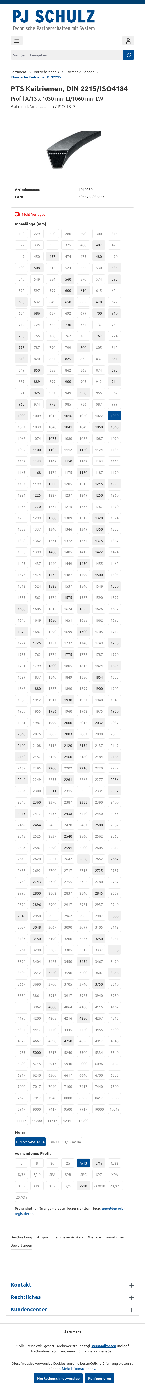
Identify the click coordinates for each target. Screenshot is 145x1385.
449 (23, 257)
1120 (83, 449)
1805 (69, 666)
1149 (53, 462)
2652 (100, 860)
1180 (83, 472)
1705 (100, 632)
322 (23, 246)
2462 (23, 826)
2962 (69, 917)
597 (39, 291)
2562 (100, 837)
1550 (115, 586)
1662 (100, 621)
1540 (84, 587)
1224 (23, 496)
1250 (99, 495)
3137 (23, 939)
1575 (68, 597)
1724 (23, 644)
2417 (38, 814)
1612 (53, 610)
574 (101, 280)
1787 (100, 655)
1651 (69, 621)
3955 (23, 1008)
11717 (53, 1121)
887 (23, 382)
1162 (84, 462)
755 (39, 337)
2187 (23, 769)
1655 (84, 621)
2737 (116, 871)
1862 (23, 689)
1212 (84, 485)
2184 (100, 757)
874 (101, 371)
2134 (83, 745)
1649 (38, 621)
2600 (84, 848)
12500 (84, 1121)
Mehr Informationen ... (79, 1368)
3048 (37, 927)
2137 (100, 746)
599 (54, 291)
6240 (38, 1076)
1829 (23, 678)
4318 (116, 1019)
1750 (115, 643)
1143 (37, 461)
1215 (99, 484)
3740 (84, 985)
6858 (116, 1076)
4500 (116, 1030)
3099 (84, 928)
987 (101, 405)
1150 (68, 461)
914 (115, 381)
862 (70, 371)
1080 (69, 439)
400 (85, 246)
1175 (69, 473)
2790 (23, 894)
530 (101, 268)
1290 (116, 507)
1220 (115, 484)
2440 (84, 814)
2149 (116, 746)
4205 (53, 1019)
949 (70, 394)
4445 (69, 1030)
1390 (23, 553)
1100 (37, 449)
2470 (69, 826)
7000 (23, 1087)
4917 (100, 1042)
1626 (100, 610)
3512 (38, 973)
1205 (69, 485)
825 (68, 358)
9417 (53, 1110)
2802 (53, 894)
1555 (23, 598)
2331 (100, 792)
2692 (38, 871)
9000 (38, 1110)
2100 (21, 745)
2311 (52, 791)
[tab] (21, 1237)
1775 (68, 654)
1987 (38, 723)
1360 (23, 541)
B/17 (99, 1163)
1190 (116, 473)
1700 (83, 631)
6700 (100, 1076)
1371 (53, 541)
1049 (84, 428)
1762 (38, 655)
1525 (52, 586)
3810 (116, 985)
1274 (53, 507)
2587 (38, 848)
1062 (23, 439)
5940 (69, 1064)
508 (37, 267)
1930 (68, 700)
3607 (100, 973)
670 (99, 302)
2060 (21, 734)
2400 (116, 803)
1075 (52, 438)
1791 (23, 666)
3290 (38, 951)
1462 (116, 564)
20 (54, 1164)
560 (68, 279)
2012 (84, 723)
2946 (21, 916)
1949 (116, 701)
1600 (21, 609)
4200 (38, 1019)
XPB (23, 1187)
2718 (84, 871)
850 (37, 370)
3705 (69, 985)
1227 (53, 496)
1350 (99, 529)
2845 (99, 893)
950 (83, 393)
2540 (68, 836)
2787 (116, 882)
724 (39, 325)
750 (21, 336)
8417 (100, 1099)
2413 (21, 813)
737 (101, 325)
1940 (100, 701)
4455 (100, 1030)
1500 (99, 574)
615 (101, 291)
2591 (68, 847)
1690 (53, 632)
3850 (23, 996)
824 (54, 359)
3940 (100, 996)
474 (70, 257)
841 (115, 358)
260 (54, 234)
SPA (54, 1175)
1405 (69, 553)
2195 (38, 769)
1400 (52, 552)
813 (21, 358)
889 (37, 381)
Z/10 (83, 1186)
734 (85, 325)
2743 (37, 881)
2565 (116, 837)
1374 (84, 541)
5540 (116, 1053)
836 (85, 359)
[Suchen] (128, 55)
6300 (53, 1076)
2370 (53, 803)
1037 (23, 428)
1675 (116, 621)
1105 (52, 449)
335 (39, 246)
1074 (38, 439)
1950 (23, 712)
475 (85, 257)
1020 (84, 416)
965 (21, 404)
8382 (84, 1099)
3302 (53, 951)
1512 (23, 587)
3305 (69, 951)
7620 (23, 1099)
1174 (53, 473)
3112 (116, 928)
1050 (99, 427)
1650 (52, 620)
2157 (38, 757)
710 (115, 313)
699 (85, 314)
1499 (84, 575)
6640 (84, 1076)
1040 (53, 428)
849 (23, 371)
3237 (84, 939)
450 (39, 257)
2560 (84, 837)
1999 (53, 723)
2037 (116, 723)
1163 (100, 462)
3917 (69, 996)
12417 (69, 1121)
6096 (100, 1064)
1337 (38, 530)
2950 (38, 917)
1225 (37, 495)
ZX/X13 (116, 1187)
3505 (23, 973)
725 (54, 325)
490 (116, 257)
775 (21, 347)
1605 (38, 610)
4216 (69, 1019)
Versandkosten (104, 1345)
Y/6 (70, 1187)
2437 (53, 814)
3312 (84, 951)
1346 (69, 530)
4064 (69, 1008)
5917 (53, 1064)
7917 (38, 1099)
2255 (53, 780)
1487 (69, 575)
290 (85, 234)
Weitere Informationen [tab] (106, 1237)
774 (116, 337)
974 (39, 405)
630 (21, 302)
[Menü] (17, 40)
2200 (52, 768)
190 (23, 234)
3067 (53, 928)
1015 (53, 416)
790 (54, 348)
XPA (116, 1175)
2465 (53, 826)
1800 (52, 665)
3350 (115, 950)
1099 (23, 450)
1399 (38, 553)
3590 (69, 973)
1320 (99, 518)
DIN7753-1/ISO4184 (65, 1143)
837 (101, 359)
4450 (84, 1030)
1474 (38, 575)
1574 (53, 598)
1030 (115, 415)
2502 (116, 826)
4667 (38, 1042)
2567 (23, 848)
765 (85, 337)
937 (54, 394)
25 (70, 1164)
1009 (38, 416)
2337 (115, 791)
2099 (116, 735)
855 (54, 371)
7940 (53, 1099)
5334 (100, 1053)
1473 (23, 575)
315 (116, 234)
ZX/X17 (22, 1198)
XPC (39, 1187)
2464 (37, 825)
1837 (38, 678)
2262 (84, 780)
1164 (116, 462)
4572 (23, 1042)
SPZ (101, 1175)
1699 (69, 632)
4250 (83, 1018)
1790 (116, 655)
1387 (116, 541)
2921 (84, 905)
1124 (100, 450)
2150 (21, 756)
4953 (23, 1053)
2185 (115, 756)
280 (70, 234)
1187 (100, 473)
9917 (84, 1110)
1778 (84, 655)
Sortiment (72, 1331)
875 (115, 370)
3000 (115, 916)
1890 (69, 689)
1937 (84, 701)
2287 (23, 792)
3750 (99, 984)
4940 (116, 1042)
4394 (23, 1030)
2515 (23, 837)
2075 (38, 735)
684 (23, 314)
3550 (52, 972)
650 (68, 302)
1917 (53, 701)
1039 (38, 428)
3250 (99, 938)
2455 (116, 814)
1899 (84, 689)
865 (85, 371)
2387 (69, 803)
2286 (115, 779)
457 (52, 256)
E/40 (38, 1175)
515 (54, 268)
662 (85, 303)
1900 (99, 688)
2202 (69, 769)
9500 (69, 1110)
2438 (68, 813)
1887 (53, 689)
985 (70, 405)
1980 (115, 711)
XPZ (54, 1187)
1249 (84, 496)
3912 (53, 996)
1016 (68, 415)
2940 (116, 905)
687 (54, 314)
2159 (53, 757)
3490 (116, 962)
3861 (38, 996)
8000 (69, 1099)
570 (85, 280)
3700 (53, 985)
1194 (23, 485)
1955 (38, 712)
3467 (100, 962)
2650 (83, 859)
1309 (69, 519)
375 (70, 246)
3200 (69, 939)
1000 (21, 415)
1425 (23, 564)
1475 (52, 574)
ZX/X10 (100, 1187)
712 (23, 325)
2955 (53, 917)
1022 (100, 416)
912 (101, 382)
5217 (53, 1053)
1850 (84, 678)
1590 (100, 598)
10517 (115, 1110)
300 (101, 234)
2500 (99, 825)
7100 (69, 1087)
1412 (84, 553)
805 (101, 348)
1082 (84, 439)
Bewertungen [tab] (21, 1245)
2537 (53, 837)
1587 (84, 598)
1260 (116, 496)
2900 (53, 905)
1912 (38, 701)
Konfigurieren (99, 1378)
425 (116, 246)
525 (85, 268)
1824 (100, 666)
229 (39, 234)
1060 (115, 427)
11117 (22, 1121)
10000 (100, 1110)
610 (83, 290)
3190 (53, 939)
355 (54, 246)
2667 (115, 859)
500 (23, 268)
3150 (37, 938)
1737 (69, 644)
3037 (23, 928)
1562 (38, 598)
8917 (23, 1110)
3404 (38, 962)
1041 (68, 427)
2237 (116, 769)
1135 (116, 450)
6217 (23, 1076)
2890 (23, 905)
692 (70, 314)
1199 (38, 485)
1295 (23, 519)
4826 (84, 1042)
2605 (100, 848)
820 (39, 359)
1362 (38, 541)
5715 (38, 1064)
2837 (69, 894)
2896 (37, 904)
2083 (68, 734)
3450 (69, 962)
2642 (69, 860)
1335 (23, 530)
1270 (37, 506)
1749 (100, 644)
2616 (23, 860)
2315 (69, 792)
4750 (68, 1041)
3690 (38, 985)
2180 (84, 757)
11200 (38, 1121)
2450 (100, 814)
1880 (37, 688)
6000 (84, 1064)
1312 (84, 519)
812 (116, 348)
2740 (23, 882)
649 (54, 303)
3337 (100, 951)
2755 (69, 882)
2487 (84, 826)
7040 (53, 1087)
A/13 (83, 1163)
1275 (69, 507)
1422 (99, 552)
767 (99, 336)
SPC (85, 1175)
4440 (53, 1030)
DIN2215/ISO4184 (30, 1142)
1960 (69, 712)
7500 (116, 1087)
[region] (72, 151)
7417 (84, 1087)
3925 (84, 996)
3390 (23, 962)
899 (54, 382)
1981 (23, 723)
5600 (23, 1064)
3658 (115, 972)
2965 (84, 917)
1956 (52, 711)
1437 (38, 564)
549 (39, 280)
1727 (53, 644)
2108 (38, 746)
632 (39, 303)
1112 (69, 450)
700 (99, 313)
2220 (100, 769)
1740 (84, 644)
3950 (116, 996)
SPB (69, 1175)
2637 (53, 860)
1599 (116, 598)
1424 (116, 553)
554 (54, 280)
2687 (23, 871)
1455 (100, 564)
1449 (69, 564)
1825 (115, 665)
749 (116, 325)
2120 (68, 745)
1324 (116, 519)
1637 (116, 610)
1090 (116, 439)
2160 (68, 756)
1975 (100, 712)
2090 (100, 735)
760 (54, 337)
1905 (23, 701)
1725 (37, 643)
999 (116, 405)
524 (70, 268)
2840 (84, 894)
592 (23, 291)
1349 (84, 530)
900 (68, 381)
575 (115, 279)
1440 (53, 564)
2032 (99, 722)
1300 (52, 518)
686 (37, 313)
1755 (23, 655)
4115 (100, 1008)
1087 (100, 439)
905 (85, 382)
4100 (84, 1008)
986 (85, 405)
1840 (53, 678)
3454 (83, 961)
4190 (23, 1019)
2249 (38, 780)
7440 (100, 1087)
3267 (23, 951)
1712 (116, 632)
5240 (69, 1053)
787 (39, 348)
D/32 (23, 1175)
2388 (83, 802)
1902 (116, 689)
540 (23, 280)
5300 (84, 1053)
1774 (53, 655)
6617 (69, 1076)
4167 (116, 1008)
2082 (53, 735)
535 (115, 267)
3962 (38, 1008)
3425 (53, 962)
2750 (53, 882)
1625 (83, 609)
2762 (84, 882)
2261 (68, 779)
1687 (38, 632)
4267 (100, 1019)
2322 (84, 792)
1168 (37, 472)
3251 (116, 939)
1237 (69, 496)
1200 (52, 484)
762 (70, 337)
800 (83, 347)
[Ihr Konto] (128, 40)
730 (68, 324)
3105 (100, 928)
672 (116, 303)
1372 (69, 541)
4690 (53, 1042)
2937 (100, 905)
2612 (116, 848)
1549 (100, 587)
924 (23, 394)
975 (52, 404)
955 (101, 394)
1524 (38, 587)
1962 (84, 712)
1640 (23, 621)
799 (70, 348)
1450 (83, 563)
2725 (99, 870)
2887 (116, 894)
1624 (69, 610)
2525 (38, 837)
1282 (84, 507)
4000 (52, 1007)
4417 (38, 1030)
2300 (38, 792)
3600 (84, 973)
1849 (69, 678)
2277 (100, 780)
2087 (84, 735)
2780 (100, 882)
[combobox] (67, 55)
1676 (21, 631)
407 (99, 245)
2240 (21, 779)
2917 (69, 905)
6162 (116, 1064)
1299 (38, 519)
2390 (100, 803)
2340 (23, 803)
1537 (69, 587)
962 (116, 394)
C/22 (116, 1164)
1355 (116, 530)
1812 (84, 666)
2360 (37, 802)
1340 (53, 530)
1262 (23, 507)
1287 (100, 507)
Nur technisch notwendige (58, 1378)
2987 (100, 917)
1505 (116, 575)
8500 (116, 1099)
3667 (23, 985)
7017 (38, 1087)
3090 (69, 928)
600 (68, 290)
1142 (23, 462)
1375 (99, 540)
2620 (38, 860)
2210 (83, 768)
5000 (37, 1052)
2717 (69, 871)
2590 (53, 848)
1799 (38, 666)
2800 (37, 893)
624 (116, 291)
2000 (68, 722)
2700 (53, 871)
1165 (23, 473)
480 (99, 256)
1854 (99, 677)
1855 (116, 678)
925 (37, 393)
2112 (53, 746)
